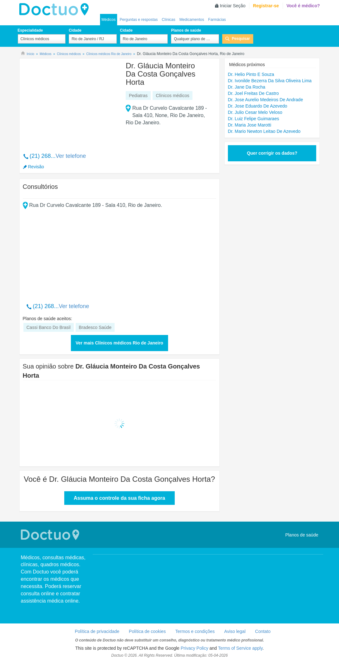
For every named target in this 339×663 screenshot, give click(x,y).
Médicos (109, 19)
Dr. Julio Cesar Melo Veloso (255, 112)
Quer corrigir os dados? (272, 153)
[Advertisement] (71, 102)
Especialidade (30, 30)
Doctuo (55, 9)
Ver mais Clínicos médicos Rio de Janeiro (119, 342)
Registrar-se (266, 5)
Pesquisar (241, 38)
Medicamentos (191, 19)
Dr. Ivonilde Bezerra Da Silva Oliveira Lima (270, 80)
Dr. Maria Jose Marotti (249, 124)
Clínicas (168, 19)
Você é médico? (303, 5)
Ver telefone (71, 156)
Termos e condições (195, 631)
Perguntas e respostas (139, 19)
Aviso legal (234, 631)
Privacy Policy (194, 648)
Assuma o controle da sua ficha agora (119, 498)
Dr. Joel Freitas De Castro (253, 93)
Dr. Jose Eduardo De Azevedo (257, 105)
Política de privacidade (97, 631)
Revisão (36, 166)
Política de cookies (147, 631)
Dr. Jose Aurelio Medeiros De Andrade (265, 99)
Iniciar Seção (233, 5)
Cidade (75, 30)
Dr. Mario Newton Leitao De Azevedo (264, 131)
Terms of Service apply (240, 648)
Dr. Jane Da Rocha (246, 87)
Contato (263, 631)
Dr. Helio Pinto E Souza (251, 74)
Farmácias (217, 19)
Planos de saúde (186, 30)
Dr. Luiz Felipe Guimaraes (253, 118)
